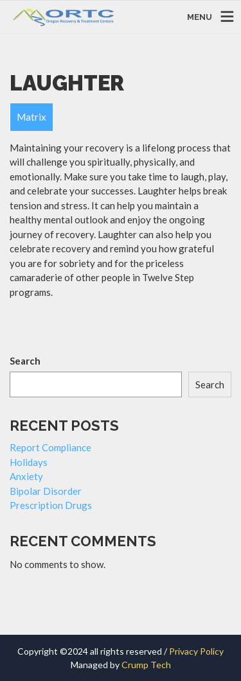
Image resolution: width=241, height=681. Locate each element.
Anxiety (26, 476)
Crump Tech (146, 664)
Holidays (29, 462)
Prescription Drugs (51, 505)
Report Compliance (50, 447)
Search (25, 360)
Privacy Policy (196, 651)
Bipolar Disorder (46, 491)
